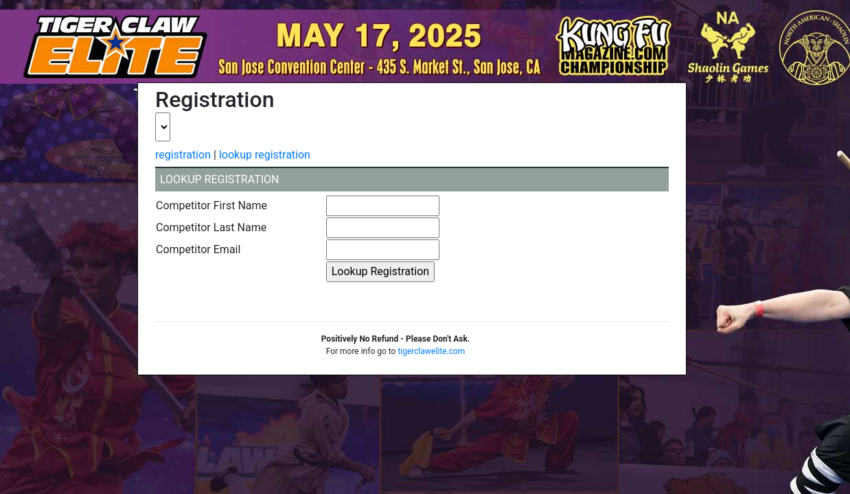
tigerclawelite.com (431, 351)
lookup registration (264, 154)
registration (183, 154)
